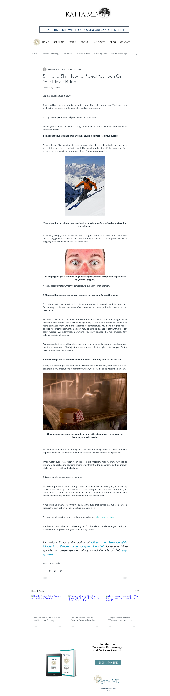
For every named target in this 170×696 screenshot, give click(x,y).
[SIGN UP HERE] (108, 662)
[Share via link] (61, 571)
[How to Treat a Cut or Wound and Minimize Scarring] (48, 604)
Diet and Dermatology (119, 54)
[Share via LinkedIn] (55, 571)
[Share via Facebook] (44, 571)
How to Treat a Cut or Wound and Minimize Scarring (47, 619)
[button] (136, 54)
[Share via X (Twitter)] (49, 571)
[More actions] (126, 69)
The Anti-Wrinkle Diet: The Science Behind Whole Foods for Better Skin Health (84, 619)
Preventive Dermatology (50, 54)
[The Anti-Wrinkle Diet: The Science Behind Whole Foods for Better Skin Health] (85, 604)
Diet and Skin (67, 54)
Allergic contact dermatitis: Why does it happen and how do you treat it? (121, 619)
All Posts (34, 54)
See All (136, 591)
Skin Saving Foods (100, 54)
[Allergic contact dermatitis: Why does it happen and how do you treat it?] (122, 604)
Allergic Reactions (83, 54)
